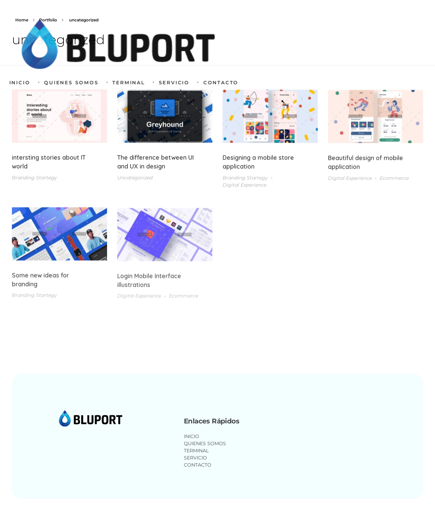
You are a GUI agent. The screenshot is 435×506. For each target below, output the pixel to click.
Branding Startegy (34, 178)
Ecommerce (394, 180)
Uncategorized (135, 179)
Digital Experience (244, 187)
